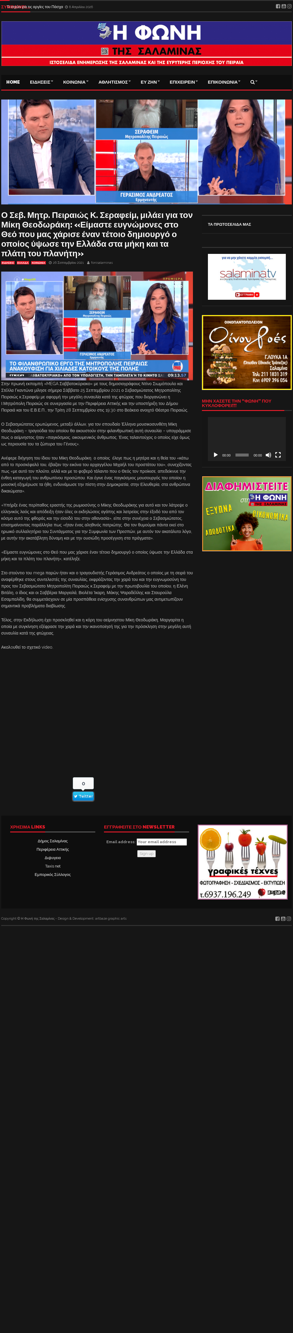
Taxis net (53, 866)
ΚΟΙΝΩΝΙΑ (74, 82)
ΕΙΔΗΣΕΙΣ (40, 82)
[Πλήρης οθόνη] (278, 455)
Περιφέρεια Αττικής (53, 849)
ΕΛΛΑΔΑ (22, 262)
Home (13, 82)
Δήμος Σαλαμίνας (53, 841)
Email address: (146, 842)
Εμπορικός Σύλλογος (53, 874)
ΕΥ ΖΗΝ (149, 82)
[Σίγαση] (268, 455)
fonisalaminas (102, 263)
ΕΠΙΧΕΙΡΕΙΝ (182, 82)
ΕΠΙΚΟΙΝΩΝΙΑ (223, 82)
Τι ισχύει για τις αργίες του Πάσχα (35, 6)
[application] (247, 439)
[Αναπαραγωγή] (216, 455)
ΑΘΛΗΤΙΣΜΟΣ (113, 82)
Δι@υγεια (53, 857)
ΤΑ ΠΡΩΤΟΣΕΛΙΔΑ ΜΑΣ (229, 224)
